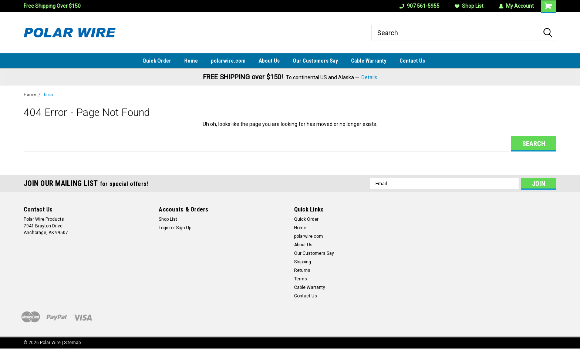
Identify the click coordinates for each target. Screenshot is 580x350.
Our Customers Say (315, 60)
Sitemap (72, 342)
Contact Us (412, 60)
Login (164, 227)
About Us (269, 60)
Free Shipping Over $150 (52, 6)
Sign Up (183, 227)
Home (191, 60)
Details (369, 77)
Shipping (302, 261)
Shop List (469, 6)
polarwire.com (228, 60)
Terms (300, 278)
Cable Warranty (369, 60)
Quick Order (156, 60)
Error (48, 94)
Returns (302, 270)
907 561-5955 (419, 6)
